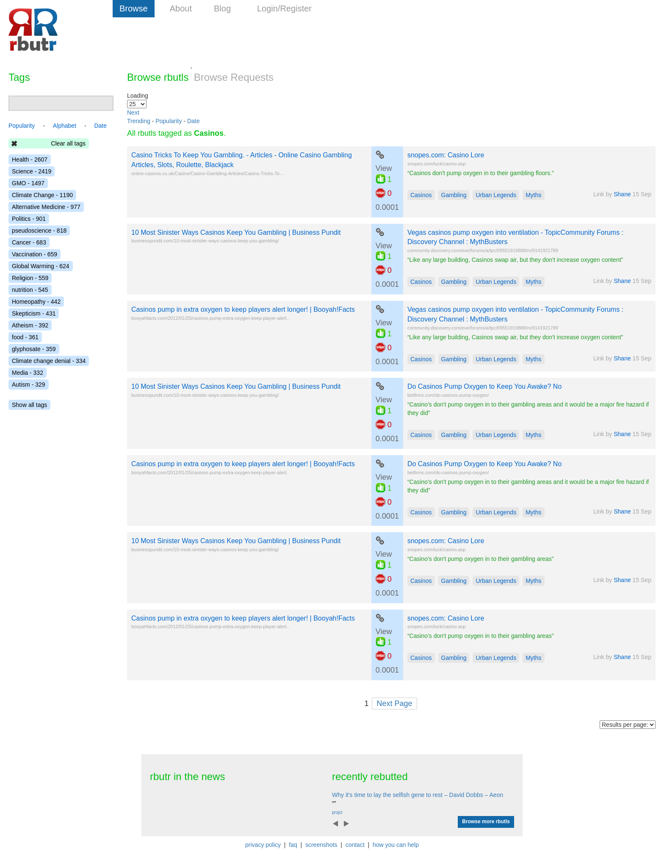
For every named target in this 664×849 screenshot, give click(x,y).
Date (193, 121)
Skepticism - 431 (33, 313)
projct (337, 812)
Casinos (421, 195)
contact (355, 844)
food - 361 (25, 337)
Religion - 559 (30, 278)
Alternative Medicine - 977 (46, 206)
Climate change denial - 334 (49, 360)
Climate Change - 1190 (42, 195)
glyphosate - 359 (34, 349)
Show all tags (29, 404)
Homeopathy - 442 (36, 301)
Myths (533, 195)
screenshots (321, 844)
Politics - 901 (29, 218)
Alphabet (64, 125)
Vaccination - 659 (34, 254)
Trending (138, 121)
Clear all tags (68, 143)
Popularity (168, 121)
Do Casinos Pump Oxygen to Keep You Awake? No (484, 386)
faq (293, 844)
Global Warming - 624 (40, 266)
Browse (133, 8)
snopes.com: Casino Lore (445, 155)
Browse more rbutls (486, 821)
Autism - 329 (28, 384)
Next (133, 112)
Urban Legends (496, 195)
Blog (222, 8)
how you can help (396, 844)
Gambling (454, 195)
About (181, 8)
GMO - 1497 (28, 183)
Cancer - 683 (29, 242)
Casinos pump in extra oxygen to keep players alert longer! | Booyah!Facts (243, 309)
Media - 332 (27, 372)
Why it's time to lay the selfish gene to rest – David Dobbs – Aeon (417, 794)
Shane (622, 194)
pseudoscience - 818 (39, 230)
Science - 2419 (31, 171)
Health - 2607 (29, 159)
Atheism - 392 (30, 325)
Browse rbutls (157, 77)
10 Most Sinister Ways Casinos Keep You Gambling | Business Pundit (235, 232)
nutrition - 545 (30, 289)
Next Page (394, 703)
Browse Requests (234, 77)
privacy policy (263, 844)
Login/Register (284, 8)
